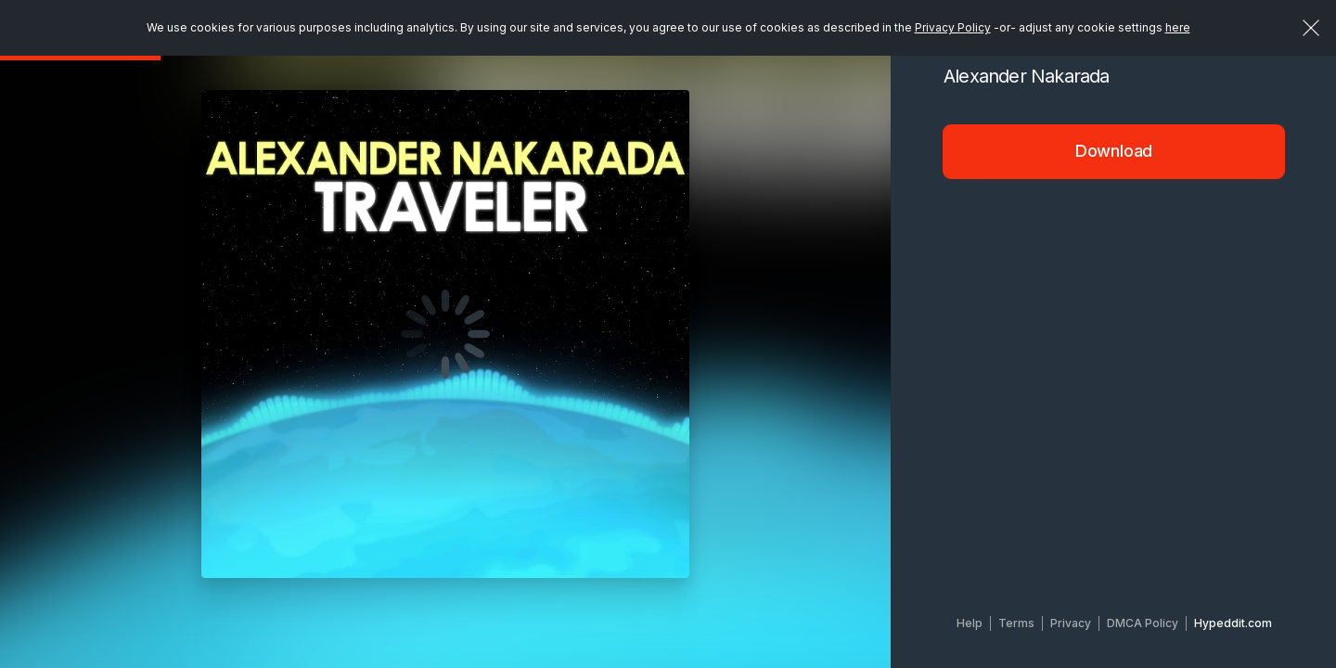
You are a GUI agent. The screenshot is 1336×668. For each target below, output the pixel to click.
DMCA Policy (1142, 623)
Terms (1016, 623)
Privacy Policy (953, 27)
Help (970, 623)
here (1177, 27)
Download (1114, 151)
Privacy (1070, 623)
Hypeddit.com (1233, 623)
